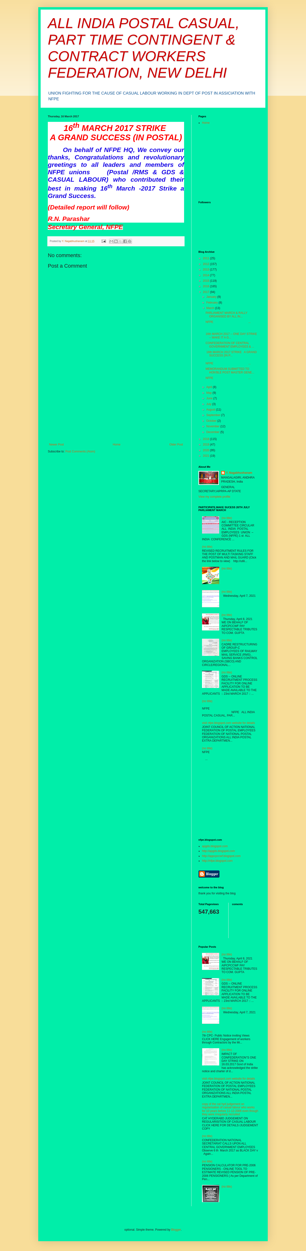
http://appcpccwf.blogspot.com (221, 856)
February (212, 302)
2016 (206, 286)
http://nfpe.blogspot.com (217, 860)
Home (116, 444)
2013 (206, 269)
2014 (206, 275)
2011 (206, 258)
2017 (206, 292)
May (209, 392)
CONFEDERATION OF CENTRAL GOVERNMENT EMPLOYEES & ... (230, 344)
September (213, 415)
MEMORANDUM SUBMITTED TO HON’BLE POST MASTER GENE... (230, 370)
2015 (206, 280)
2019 (206, 444)
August (211, 409)
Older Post (176, 444)
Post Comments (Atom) (80, 451)
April (209, 387)
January (211, 297)
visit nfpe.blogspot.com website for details (228, 723)
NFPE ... (228, 322)
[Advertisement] (116, 407)
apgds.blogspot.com (215, 846)
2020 (206, 450)
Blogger (176, 1229)
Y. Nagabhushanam (239, 472)
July (209, 404)
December (213, 432)
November (213, 426)
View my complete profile (214, 496)
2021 (206, 455)
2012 (206, 264)
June (209, 398)
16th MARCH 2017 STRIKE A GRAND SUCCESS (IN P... (231, 353)
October (211, 421)
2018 (206, 439)
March (210, 308)
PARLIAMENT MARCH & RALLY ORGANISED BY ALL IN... (226, 314)
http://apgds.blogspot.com (218, 851)
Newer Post (56, 444)
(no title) (227, 518)
